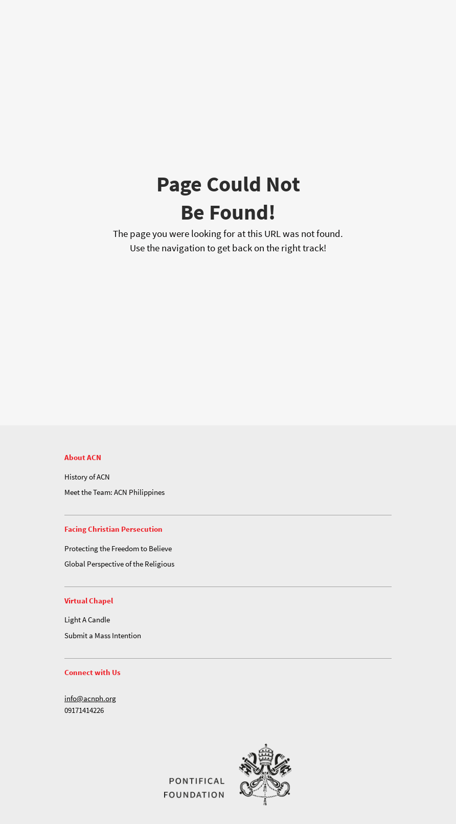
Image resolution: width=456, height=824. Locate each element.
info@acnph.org (90, 698)
